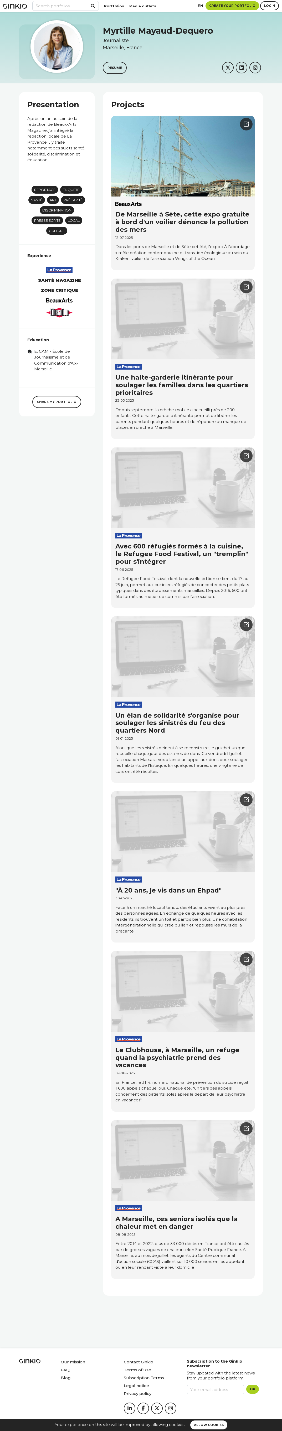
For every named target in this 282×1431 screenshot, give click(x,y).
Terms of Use (137, 1369)
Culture (57, 231)
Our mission (73, 1361)
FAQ (65, 1369)
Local (74, 220)
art (53, 200)
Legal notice (136, 1385)
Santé (36, 200)
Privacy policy (137, 1393)
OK (252, 1389)
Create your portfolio (232, 6)
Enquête (71, 190)
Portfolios (114, 6)
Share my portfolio (56, 402)
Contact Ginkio (138, 1361)
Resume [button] (114, 68)
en (200, 5)
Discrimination (56, 210)
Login (269, 6)
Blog (66, 1377)
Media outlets (142, 6)
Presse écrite (47, 220)
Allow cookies (209, 1425)
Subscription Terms (144, 1377)
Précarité (73, 200)
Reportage (44, 190)
